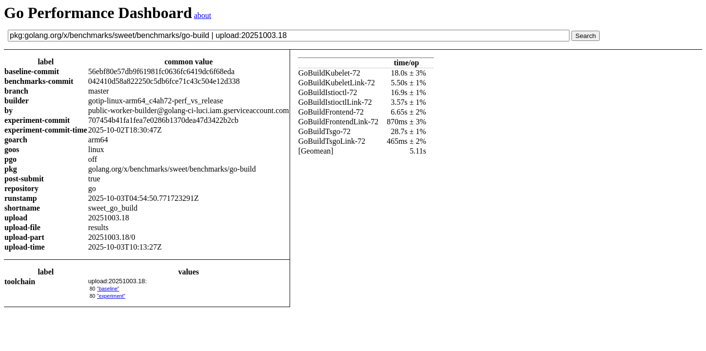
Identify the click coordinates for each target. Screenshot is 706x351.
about (203, 15)
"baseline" (108, 289)
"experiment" (111, 296)
